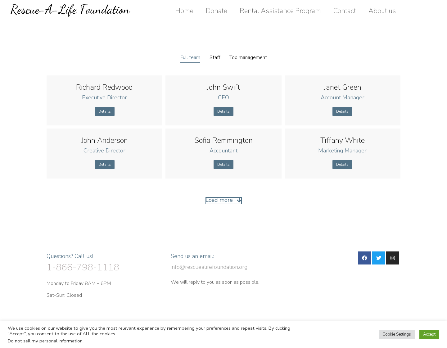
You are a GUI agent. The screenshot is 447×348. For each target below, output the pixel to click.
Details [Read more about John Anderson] (104, 164)
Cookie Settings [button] (396, 334)
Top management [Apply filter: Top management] (248, 57)
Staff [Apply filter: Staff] (215, 57)
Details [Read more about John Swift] (223, 111)
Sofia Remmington (223, 140)
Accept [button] (429, 334)
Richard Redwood (104, 87)
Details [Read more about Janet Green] (342, 111)
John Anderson (104, 140)
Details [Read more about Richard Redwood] (104, 111)
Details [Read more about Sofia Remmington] (223, 164)
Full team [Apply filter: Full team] (190, 57)
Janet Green (342, 87)
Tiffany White (342, 140)
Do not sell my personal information (45, 341)
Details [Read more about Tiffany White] (342, 164)
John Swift (223, 87)
